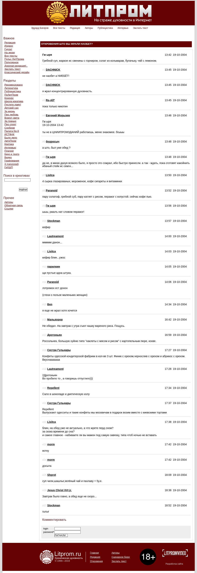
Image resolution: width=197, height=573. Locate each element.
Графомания (11, 160)
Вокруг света (11, 117)
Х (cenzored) (11, 164)
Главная (94, 552)
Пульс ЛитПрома (14, 59)
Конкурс (9, 98)
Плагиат (9, 150)
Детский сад (11, 107)
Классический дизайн (16, 72)
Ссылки (8, 208)
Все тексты (59, 28)
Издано (8, 45)
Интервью (123, 28)
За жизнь (9, 111)
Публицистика (105, 28)
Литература (11, 88)
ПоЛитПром (11, 94)
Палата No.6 (11, 131)
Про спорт (10, 124)
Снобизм (9, 127)
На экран (9, 52)
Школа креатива (13, 101)
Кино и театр (11, 154)
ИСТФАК (9, 134)
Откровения (96, 561)
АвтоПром (10, 140)
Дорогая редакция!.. (16, 65)
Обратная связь (13, 205)
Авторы (89, 28)
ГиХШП (8, 167)
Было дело (10, 137)
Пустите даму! (12, 104)
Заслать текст (140, 28)
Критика (9, 144)
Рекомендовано (13, 84)
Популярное (11, 62)
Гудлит (8, 49)
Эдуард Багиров (39, 28)
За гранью (10, 121)
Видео (8, 157)
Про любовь (11, 114)
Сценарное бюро (121, 557)
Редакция (75, 28)
